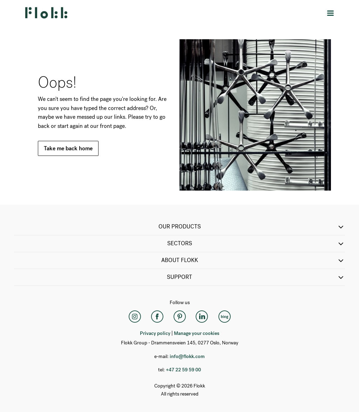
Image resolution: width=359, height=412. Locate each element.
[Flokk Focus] (224, 316)
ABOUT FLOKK (253, 260)
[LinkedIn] (202, 316)
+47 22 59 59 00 (183, 369)
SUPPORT (256, 277)
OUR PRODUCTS (251, 227)
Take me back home (68, 148)
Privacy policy (155, 333)
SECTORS (256, 244)
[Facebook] (157, 316)
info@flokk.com (187, 356)
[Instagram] (134, 316)
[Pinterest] (179, 316)
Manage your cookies (196, 333)
